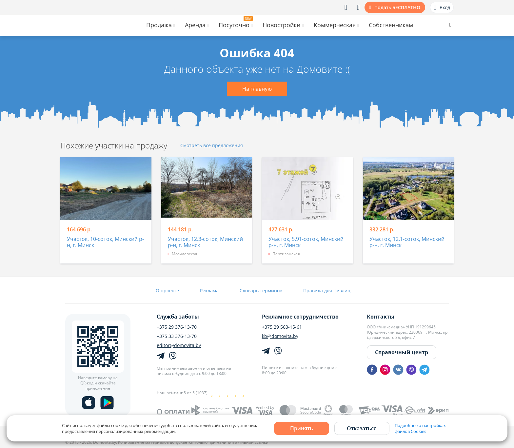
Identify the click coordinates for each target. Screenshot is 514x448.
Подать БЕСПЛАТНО (397, 7)
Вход (442, 7)
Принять (301, 428)
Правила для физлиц (326, 290)
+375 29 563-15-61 (282, 327)
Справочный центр (401, 352)
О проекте (167, 290)
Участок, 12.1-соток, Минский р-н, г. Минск (407, 242)
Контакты (380, 316)
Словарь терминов (261, 290)
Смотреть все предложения (211, 145)
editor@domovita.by (179, 345)
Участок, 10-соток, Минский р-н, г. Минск (105, 242)
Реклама (209, 290)
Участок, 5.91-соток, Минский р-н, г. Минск (306, 242)
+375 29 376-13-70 (177, 327)
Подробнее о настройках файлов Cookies (420, 428)
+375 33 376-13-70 (177, 336)
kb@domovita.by (280, 336)
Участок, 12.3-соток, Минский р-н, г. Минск (205, 242)
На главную (257, 88)
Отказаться (362, 428)
